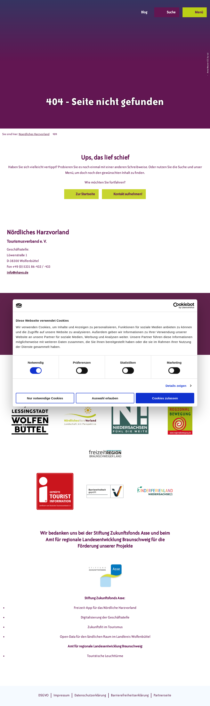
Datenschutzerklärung (90, 695)
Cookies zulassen (165, 398)
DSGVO (43, 695)
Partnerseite (162, 695)
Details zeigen (175, 385)
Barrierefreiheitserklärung (130, 695)
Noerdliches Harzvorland (34, 134)
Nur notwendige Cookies (45, 398)
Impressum (62, 695)
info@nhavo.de (17, 272)
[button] (104, 12)
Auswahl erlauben (105, 398)
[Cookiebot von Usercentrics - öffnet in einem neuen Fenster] (176, 306)
